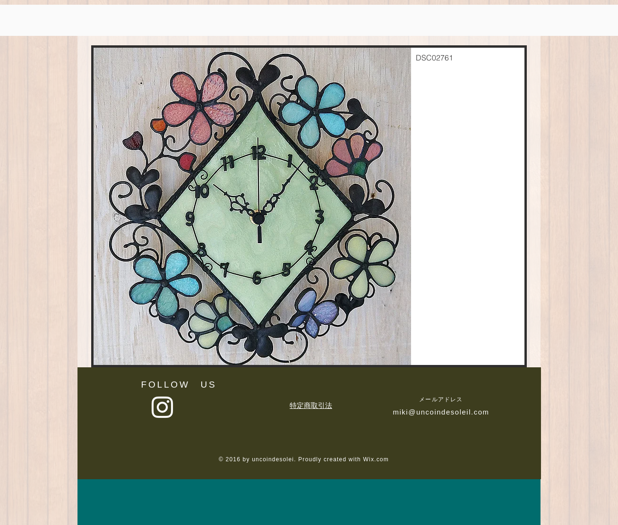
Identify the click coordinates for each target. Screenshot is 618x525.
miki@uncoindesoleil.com (441, 412)
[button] (309, 206)
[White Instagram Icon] (162, 407)
